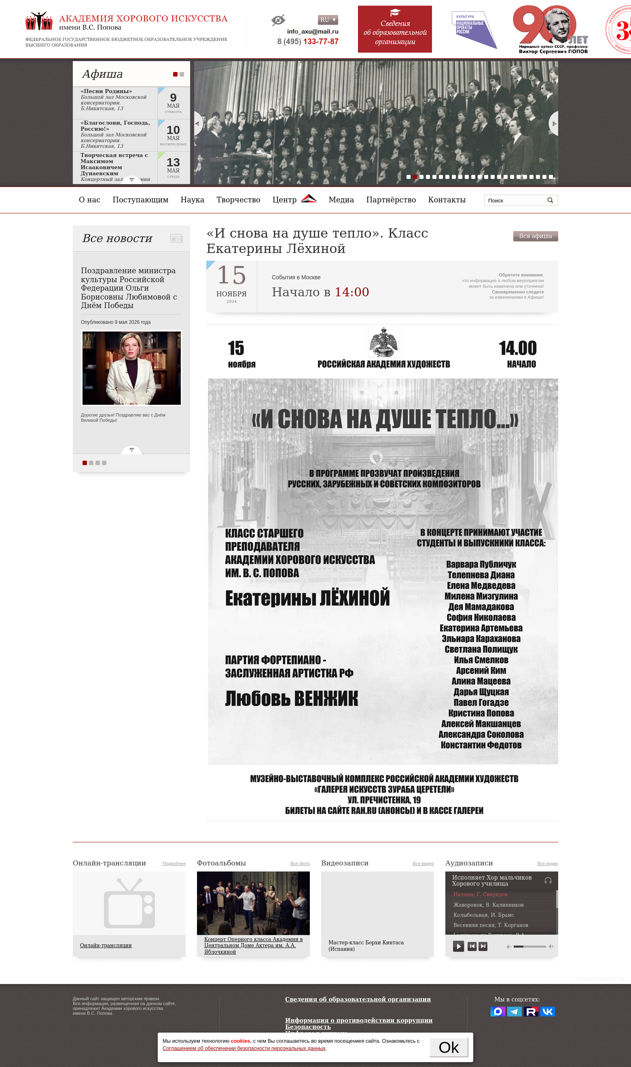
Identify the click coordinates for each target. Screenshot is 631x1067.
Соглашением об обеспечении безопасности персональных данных (244, 1048)
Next (553, 123)
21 (538, 177)
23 (551, 177)
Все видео (423, 863)
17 (512, 177)
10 (467, 177)
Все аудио (547, 863)
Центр (295, 200)
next (482, 946)
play (459, 946)
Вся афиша (535, 236)
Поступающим (140, 200)
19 (525, 177)
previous (472, 946)
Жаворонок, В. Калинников (488, 905)
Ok (448, 1047)
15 (499, 177)
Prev (198, 123)
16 (506, 177)
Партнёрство (391, 200)
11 (473, 177)
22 (544, 177)
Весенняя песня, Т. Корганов (490, 925)
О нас (89, 200)
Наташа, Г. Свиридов (480, 894)
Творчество (238, 200)
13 (486, 177)
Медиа (341, 200)
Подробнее (174, 863)
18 (519, 177)
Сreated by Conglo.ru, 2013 (602, 979)
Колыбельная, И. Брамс (483, 915)
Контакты (447, 200)
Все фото (300, 863)
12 (480, 177)
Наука (193, 200)
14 (493, 177)
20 (531, 177)
